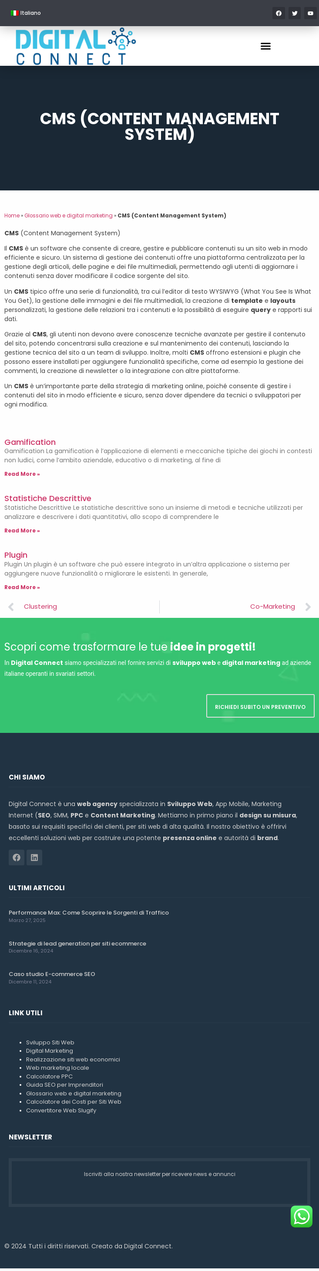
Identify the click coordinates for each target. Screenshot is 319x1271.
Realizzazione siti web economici (73, 1061)
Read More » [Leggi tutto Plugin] (22, 589)
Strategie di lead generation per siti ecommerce (77, 946)
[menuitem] (26, 13)
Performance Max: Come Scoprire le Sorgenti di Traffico (89, 915)
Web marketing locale (57, 1070)
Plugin (15, 557)
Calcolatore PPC (49, 1078)
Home (12, 218)
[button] (265, 46)
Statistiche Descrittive (47, 500)
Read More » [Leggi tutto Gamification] (22, 476)
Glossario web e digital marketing (68, 218)
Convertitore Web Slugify (61, 1112)
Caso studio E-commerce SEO (52, 977)
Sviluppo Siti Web (50, 1045)
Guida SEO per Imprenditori (64, 1087)
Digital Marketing (49, 1053)
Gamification (30, 444)
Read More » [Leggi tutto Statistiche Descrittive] (22, 533)
